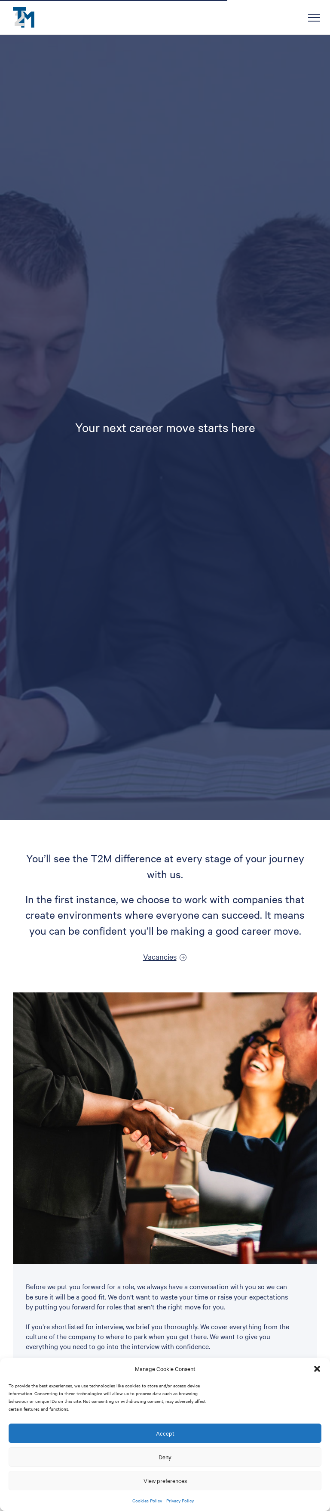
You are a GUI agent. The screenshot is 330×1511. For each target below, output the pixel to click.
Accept (165, 1433)
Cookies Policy (147, 1500)
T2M (23, 17)
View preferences (165, 1480)
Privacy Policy (180, 1500)
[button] (317, 1369)
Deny (165, 1457)
